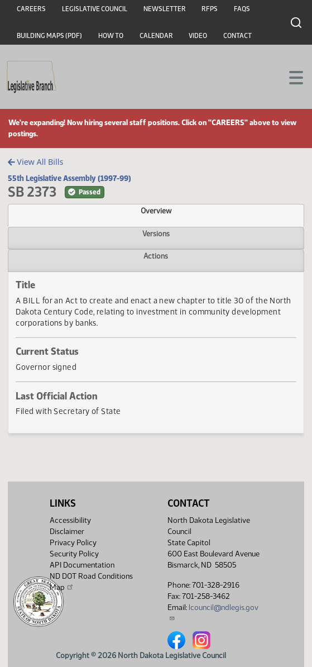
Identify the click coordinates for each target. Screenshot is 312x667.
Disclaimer (67, 531)
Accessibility (70, 520)
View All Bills (35, 161)
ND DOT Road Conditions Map (91, 581)
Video (198, 36)
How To (110, 36)
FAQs (242, 9)
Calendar (156, 36)
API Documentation (82, 565)
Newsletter (164, 9)
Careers (31, 9)
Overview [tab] (156, 210)
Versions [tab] (156, 233)
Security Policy (74, 554)
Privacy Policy (73, 542)
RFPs (209, 9)
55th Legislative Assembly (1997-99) (69, 178)
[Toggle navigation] (290, 76)
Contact (237, 36)
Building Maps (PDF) (49, 36)
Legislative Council (94, 9)
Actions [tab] (155, 255)
